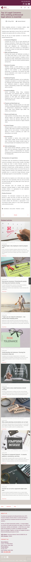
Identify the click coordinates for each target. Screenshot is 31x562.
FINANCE (18, 208)
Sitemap (25, 560)
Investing (7, 348)
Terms (17, 560)
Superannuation (13, 348)
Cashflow (4, 450)
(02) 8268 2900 (26, 1)
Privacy (20, 560)
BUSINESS (6, 208)
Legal (7, 384)
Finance (3, 348)
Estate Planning (9, 418)
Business (3, 277)
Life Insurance (13, 277)
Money (20, 450)
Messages (22, 418)
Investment (16, 450)
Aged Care (4, 418)
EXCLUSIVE (12, 208)
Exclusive (8, 277)
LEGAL (22, 208)
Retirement (8, 313)
